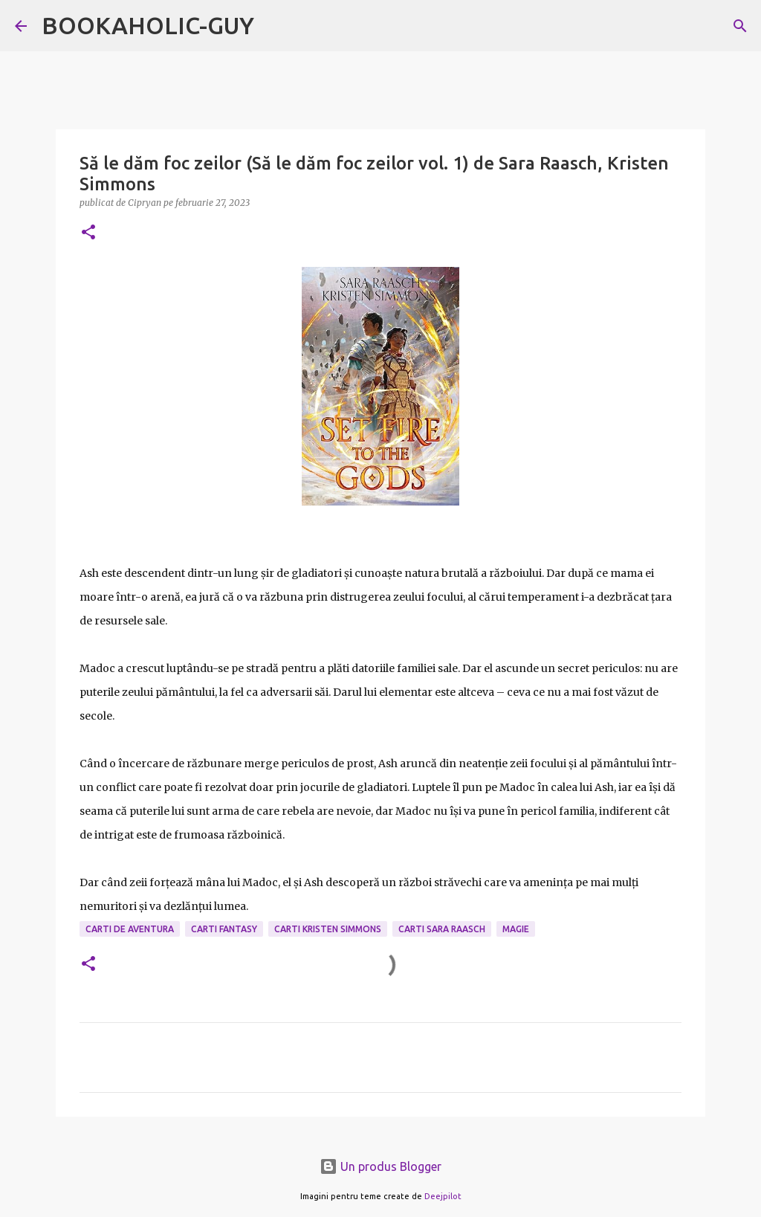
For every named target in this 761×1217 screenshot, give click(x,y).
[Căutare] (740, 26)
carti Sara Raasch (441, 929)
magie (515, 929)
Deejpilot (443, 1196)
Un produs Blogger (380, 1166)
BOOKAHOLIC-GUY (148, 25)
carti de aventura (129, 929)
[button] (88, 233)
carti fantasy (224, 929)
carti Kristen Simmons (327, 929)
